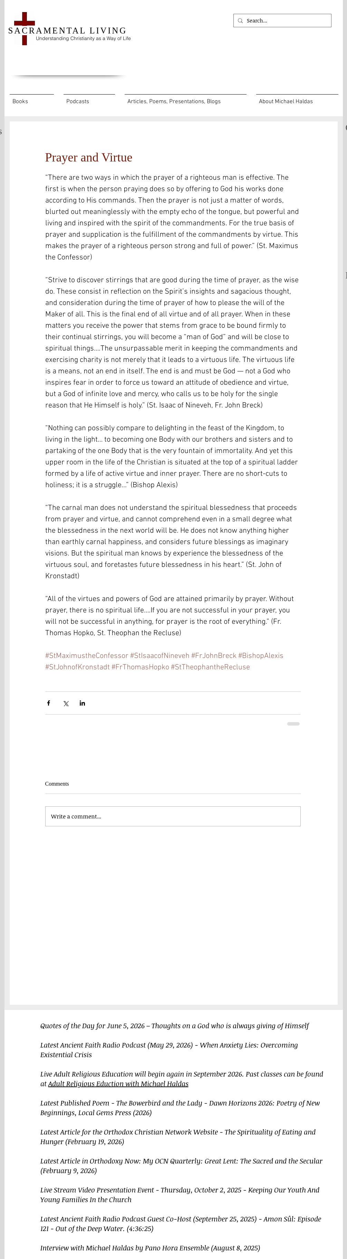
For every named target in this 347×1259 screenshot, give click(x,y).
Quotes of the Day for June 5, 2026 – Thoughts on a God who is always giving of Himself (174, 1025)
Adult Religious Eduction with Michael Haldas (118, 1083)
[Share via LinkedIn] (82, 703)
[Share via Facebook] (48, 703)
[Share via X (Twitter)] (65, 703)
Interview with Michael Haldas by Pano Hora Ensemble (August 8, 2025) (150, 1247)
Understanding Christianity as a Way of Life (83, 38)
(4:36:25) (140, 1228)
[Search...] (282, 20)
